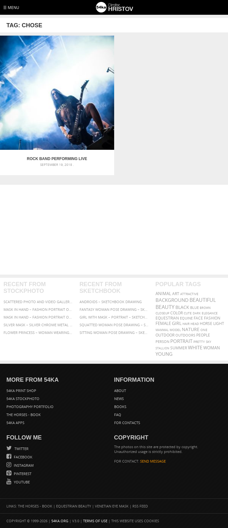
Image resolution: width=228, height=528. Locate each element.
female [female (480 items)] (163, 323)
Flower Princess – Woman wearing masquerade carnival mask (38, 332)
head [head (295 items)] (194, 324)
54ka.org (59, 520)
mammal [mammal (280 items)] (162, 330)
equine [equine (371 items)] (186, 318)
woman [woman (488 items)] (211, 348)
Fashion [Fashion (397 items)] (212, 318)
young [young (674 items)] (164, 354)
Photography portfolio (30, 406)
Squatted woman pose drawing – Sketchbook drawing (114, 324)
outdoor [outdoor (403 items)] (165, 335)
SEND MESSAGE (153, 461)
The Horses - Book (23, 414)
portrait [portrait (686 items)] (181, 341)
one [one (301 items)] (203, 330)
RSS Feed (140, 506)
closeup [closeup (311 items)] (162, 313)
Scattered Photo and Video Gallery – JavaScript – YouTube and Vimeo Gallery (38, 301)
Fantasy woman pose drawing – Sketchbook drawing (114, 309)
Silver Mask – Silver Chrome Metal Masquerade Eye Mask (38, 324)
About (120, 390)
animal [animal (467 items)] (163, 293)
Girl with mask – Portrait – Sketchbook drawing (114, 317)
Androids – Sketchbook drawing (111, 301)
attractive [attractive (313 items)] (189, 294)
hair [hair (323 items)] (186, 323)
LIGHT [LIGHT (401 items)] (218, 323)
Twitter (21, 448)
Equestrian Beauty (73, 506)
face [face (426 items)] (198, 317)
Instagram (23, 465)
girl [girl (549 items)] (177, 323)
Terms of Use (95, 520)
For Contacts (127, 422)
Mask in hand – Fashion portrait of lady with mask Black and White (38, 309)
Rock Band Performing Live (57, 159)
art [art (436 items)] (175, 293)
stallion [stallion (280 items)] (162, 348)
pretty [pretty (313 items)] (199, 341)
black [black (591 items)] (182, 307)
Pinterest (22, 473)
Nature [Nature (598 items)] (190, 329)
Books (120, 406)
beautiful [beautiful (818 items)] (203, 299)
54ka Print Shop (21, 390)
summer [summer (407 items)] (178, 347)
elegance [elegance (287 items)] (210, 313)
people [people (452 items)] (203, 335)
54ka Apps (15, 422)
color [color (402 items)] (176, 313)
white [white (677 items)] (195, 347)
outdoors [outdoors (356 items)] (185, 335)
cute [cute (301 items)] (188, 313)
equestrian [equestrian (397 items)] (167, 318)
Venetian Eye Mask (112, 506)
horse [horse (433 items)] (206, 323)
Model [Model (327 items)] (175, 330)
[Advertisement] (114, 230)
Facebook (22, 457)
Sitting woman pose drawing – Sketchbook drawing (114, 332)
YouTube (21, 482)
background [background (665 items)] (172, 300)
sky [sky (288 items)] (208, 342)
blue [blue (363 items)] (194, 307)
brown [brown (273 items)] (205, 308)
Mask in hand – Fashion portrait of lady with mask (38, 317)
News (119, 398)
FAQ (117, 414)
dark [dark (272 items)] (197, 313)
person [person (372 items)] (162, 341)
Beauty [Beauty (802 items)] (165, 307)
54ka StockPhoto (22, 398)
